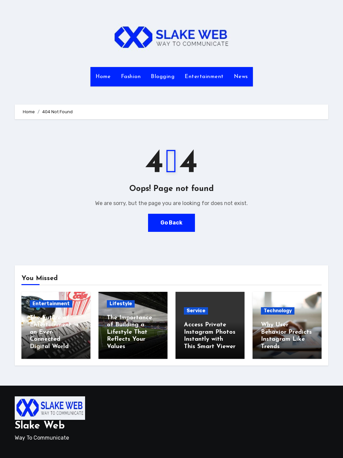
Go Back (171, 222)
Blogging (163, 76)
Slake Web (40, 426)
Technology (278, 311)
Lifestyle (121, 304)
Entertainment (204, 76)
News (241, 76)
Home (103, 76)
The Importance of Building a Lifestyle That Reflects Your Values (129, 332)
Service (196, 311)
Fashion (131, 76)
